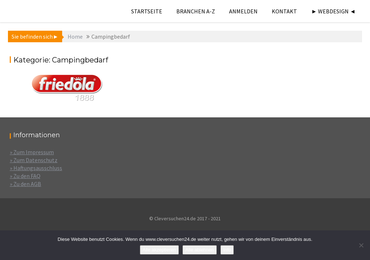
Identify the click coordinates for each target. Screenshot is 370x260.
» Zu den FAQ (25, 175)
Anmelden (243, 11)
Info (227, 249)
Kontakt (284, 11)
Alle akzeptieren (159, 249)
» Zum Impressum (32, 152)
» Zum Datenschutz (33, 160)
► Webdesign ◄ (333, 11)
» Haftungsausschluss (36, 168)
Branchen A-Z (195, 11)
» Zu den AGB (25, 183)
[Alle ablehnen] (361, 245)
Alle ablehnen (199, 249)
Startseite (146, 11)
